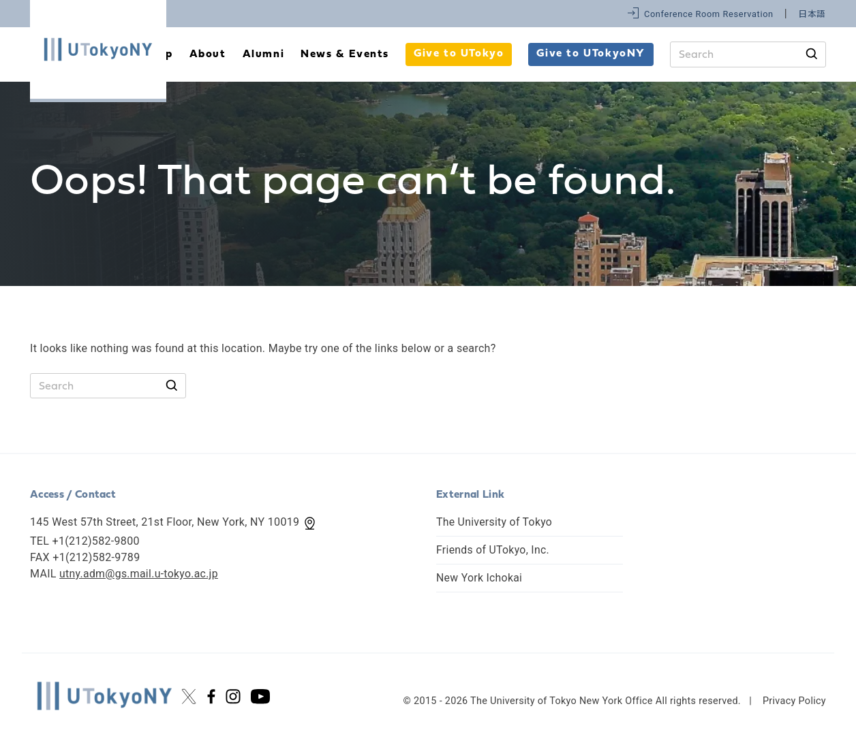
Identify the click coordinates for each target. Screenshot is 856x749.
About (207, 54)
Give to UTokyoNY (590, 53)
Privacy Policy (794, 701)
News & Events (345, 54)
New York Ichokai (479, 577)
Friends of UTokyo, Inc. (493, 549)
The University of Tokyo (495, 521)
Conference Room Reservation (709, 14)
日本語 (812, 14)
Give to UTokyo (459, 53)
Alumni (264, 54)
